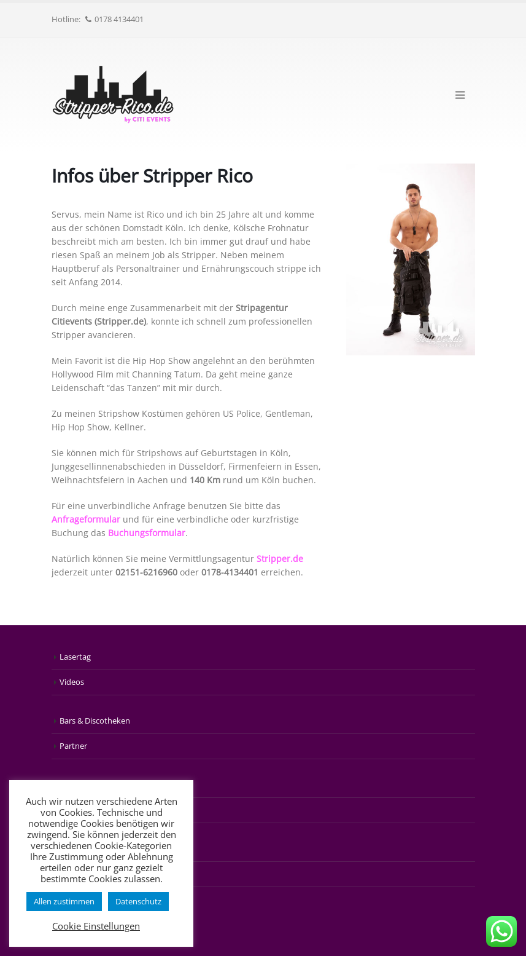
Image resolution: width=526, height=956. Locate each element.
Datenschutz (138, 901)
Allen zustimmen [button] (64, 901)
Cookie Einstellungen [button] (96, 925)
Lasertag (75, 657)
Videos (72, 682)
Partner (73, 746)
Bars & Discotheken (95, 721)
